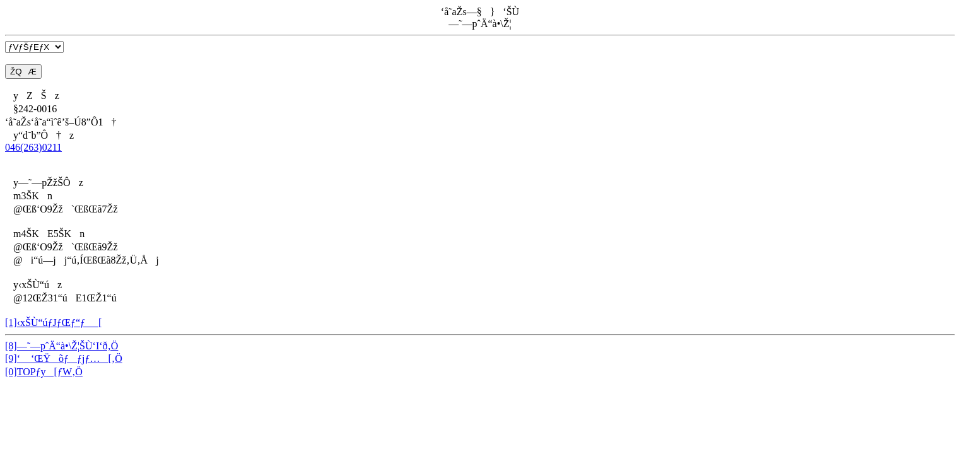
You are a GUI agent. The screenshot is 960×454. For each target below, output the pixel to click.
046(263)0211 (33, 147)
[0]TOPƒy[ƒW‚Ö (44, 371)
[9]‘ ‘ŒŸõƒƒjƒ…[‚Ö (63, 358)
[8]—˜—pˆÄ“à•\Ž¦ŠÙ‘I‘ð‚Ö (61, 345)
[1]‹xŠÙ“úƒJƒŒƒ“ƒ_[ (53, 322)
